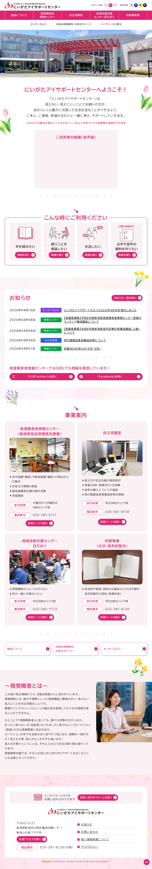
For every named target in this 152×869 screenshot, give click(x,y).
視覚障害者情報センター (47, 16)
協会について (19, 16)
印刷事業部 (133, 16)
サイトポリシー (90, 846)
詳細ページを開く (38, 523)
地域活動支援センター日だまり (104, 16)
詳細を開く (23, 255)
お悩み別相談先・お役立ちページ (73, 25)
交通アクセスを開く (30, 839)
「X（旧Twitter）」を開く (42, 376)
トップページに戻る (112, 25)
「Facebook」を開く (109, 376)
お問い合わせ (89, 832)
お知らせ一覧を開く (125, 298)
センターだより (37, 25)
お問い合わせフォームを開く (96, 797)
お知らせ (86, 824)
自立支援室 (76, 16)
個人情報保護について (95, 839)
